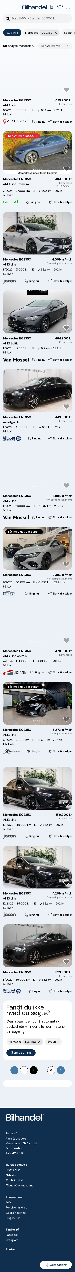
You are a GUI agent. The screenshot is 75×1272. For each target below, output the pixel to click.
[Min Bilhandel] (68, 7)
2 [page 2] (33, 1070)
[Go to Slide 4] (37, 90)
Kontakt (11, 1249)
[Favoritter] (60, 7)
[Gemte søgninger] (52, 7)
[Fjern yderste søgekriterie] (56, 32)
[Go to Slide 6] (41, 90)
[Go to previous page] (14, 1070)
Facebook (12, 1235)
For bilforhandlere (16, 1207)
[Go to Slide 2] (33, 90)
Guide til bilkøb (15, 1180)
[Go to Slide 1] (30, 90)
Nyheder (11, 1175)
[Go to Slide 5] (39, 90)
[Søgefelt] (40, 18)
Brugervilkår (13, 1218)
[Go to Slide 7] (44, 90)
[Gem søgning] (56, 1265)
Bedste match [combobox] (50, 46)
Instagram (12, 1240)
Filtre (12, 32)
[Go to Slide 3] (35, 90)
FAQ (8, 1202)
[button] (37, 73)
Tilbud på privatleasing (19, 1185)
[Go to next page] (61, 1070)
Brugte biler (13, 1170)
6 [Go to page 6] (51, 1070)
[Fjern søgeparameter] (58, 1041)
